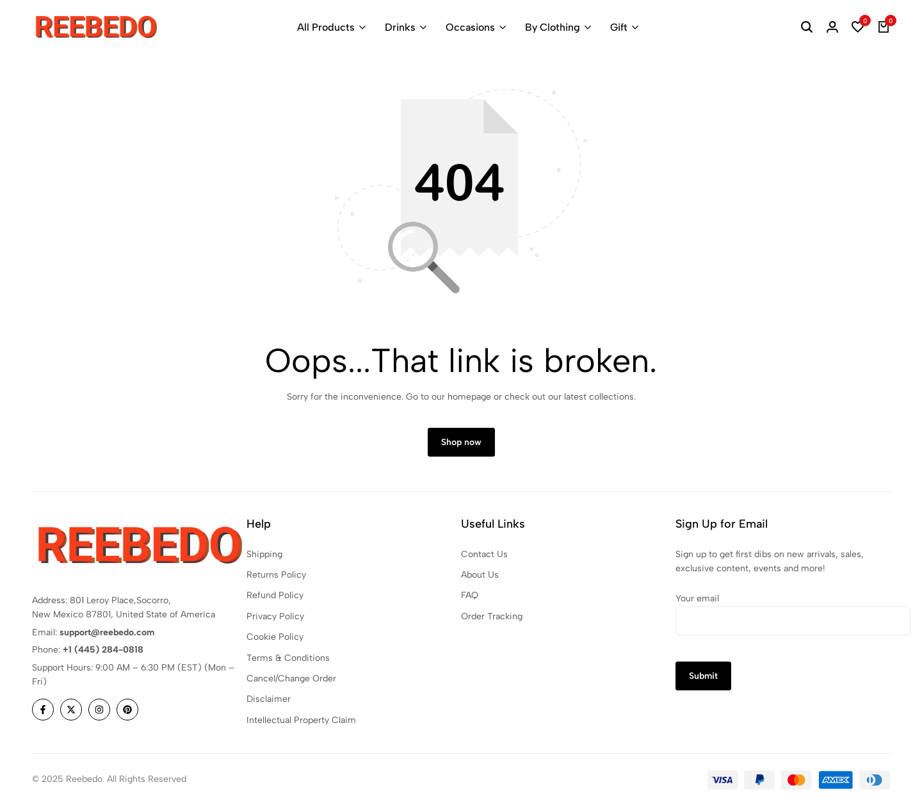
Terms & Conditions (288, 658)
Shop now (461, 442)
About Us (480, 575)
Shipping (264, 554)
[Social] (43, 710)
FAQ (469, 595)
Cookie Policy (275, 637)
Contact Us (484, 554)
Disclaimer (269, 699)
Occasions (470, 27)
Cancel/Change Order (291, 679)
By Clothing (552, 27)
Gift (618, 27)
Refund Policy (275, 595)
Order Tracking (491, 617)
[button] (858, 27)
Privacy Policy (275, 617)
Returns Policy (276, 575)
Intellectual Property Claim (301, 720)
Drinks (400, 27)
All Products (326, 27)
